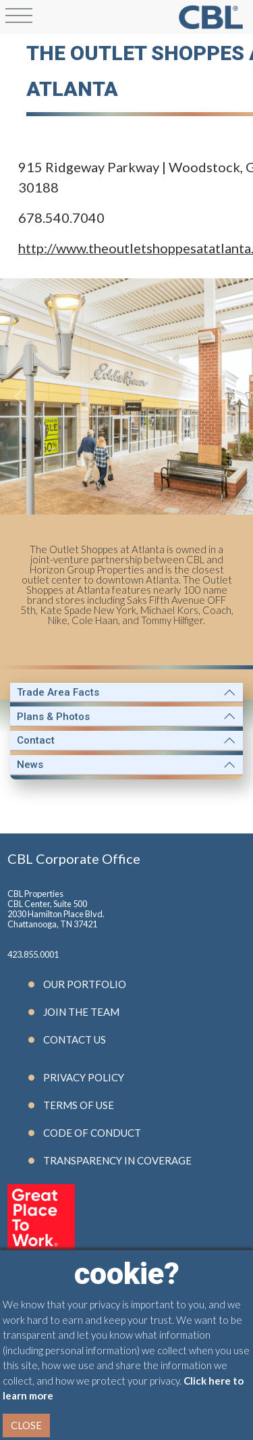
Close (26, 1425)
